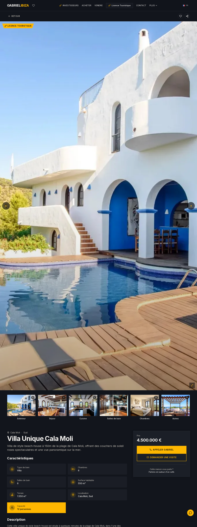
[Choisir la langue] (185, 5)
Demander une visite (162, 457)
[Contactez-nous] (190, 512)
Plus (153, 5)
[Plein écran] (192, 385)
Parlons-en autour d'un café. (162, 472)
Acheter (86, 5)
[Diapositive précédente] (6, 206)
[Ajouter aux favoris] (180, 16)
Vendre (99, 5)
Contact (141, 5)
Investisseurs (69, 5)
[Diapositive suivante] (191, 206)
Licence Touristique (119, 5)
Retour (14, 16)
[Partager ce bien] (187, 16)
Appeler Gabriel (162, 449)
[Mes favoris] (33, 5)
